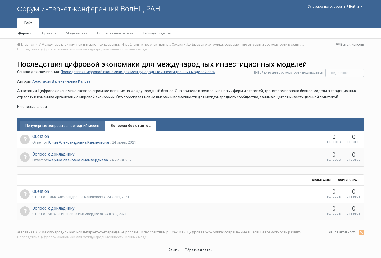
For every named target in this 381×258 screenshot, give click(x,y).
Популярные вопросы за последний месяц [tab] (62, 126)
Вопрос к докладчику (53, 154)
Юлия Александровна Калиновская (79, 142)
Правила (49, 33)
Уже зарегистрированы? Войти (335, 6)
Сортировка (348, 179)
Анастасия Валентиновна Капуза (61, 81)
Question (40, 136)
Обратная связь (199, 250)
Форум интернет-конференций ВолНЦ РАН (88, 9)
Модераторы (77, 33)
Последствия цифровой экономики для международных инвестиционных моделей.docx (138, 72)
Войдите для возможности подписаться (290, 73)
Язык (174, 250)
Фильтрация (322, 179)
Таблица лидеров (157, 33)
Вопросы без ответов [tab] (131, 126)
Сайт (28, 23)
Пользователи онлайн (115, 33)
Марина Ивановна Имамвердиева (78, 160)
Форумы (25, 33)
